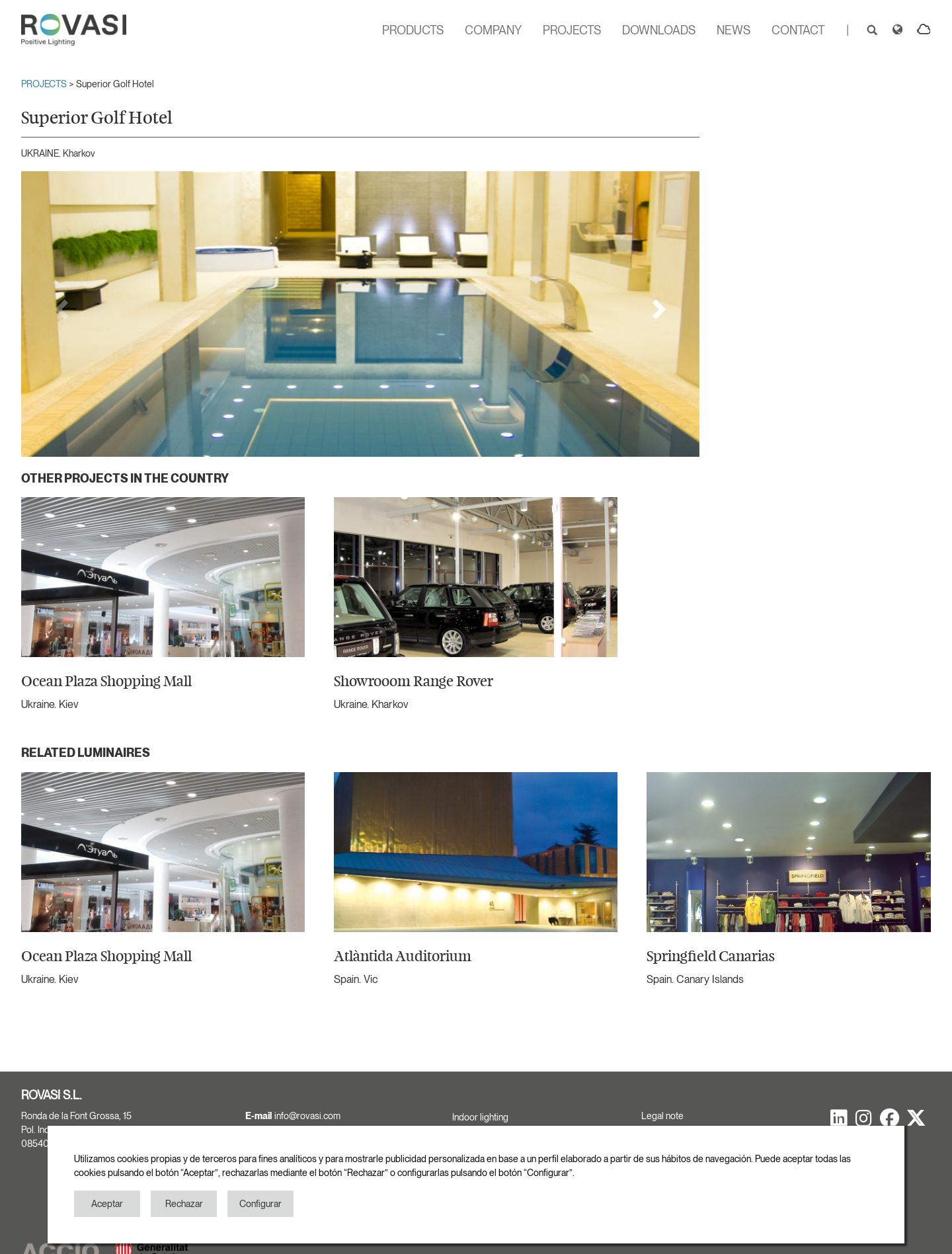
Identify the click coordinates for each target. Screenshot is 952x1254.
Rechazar (184, 1203)
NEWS (733, 30)
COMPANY (493, 30)
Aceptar (107, 1203)
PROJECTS (572, 30)
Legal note (662, 1116)
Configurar (260, 1203)
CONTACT (798, 30)
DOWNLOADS (658, 30)
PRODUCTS (413, 30)
